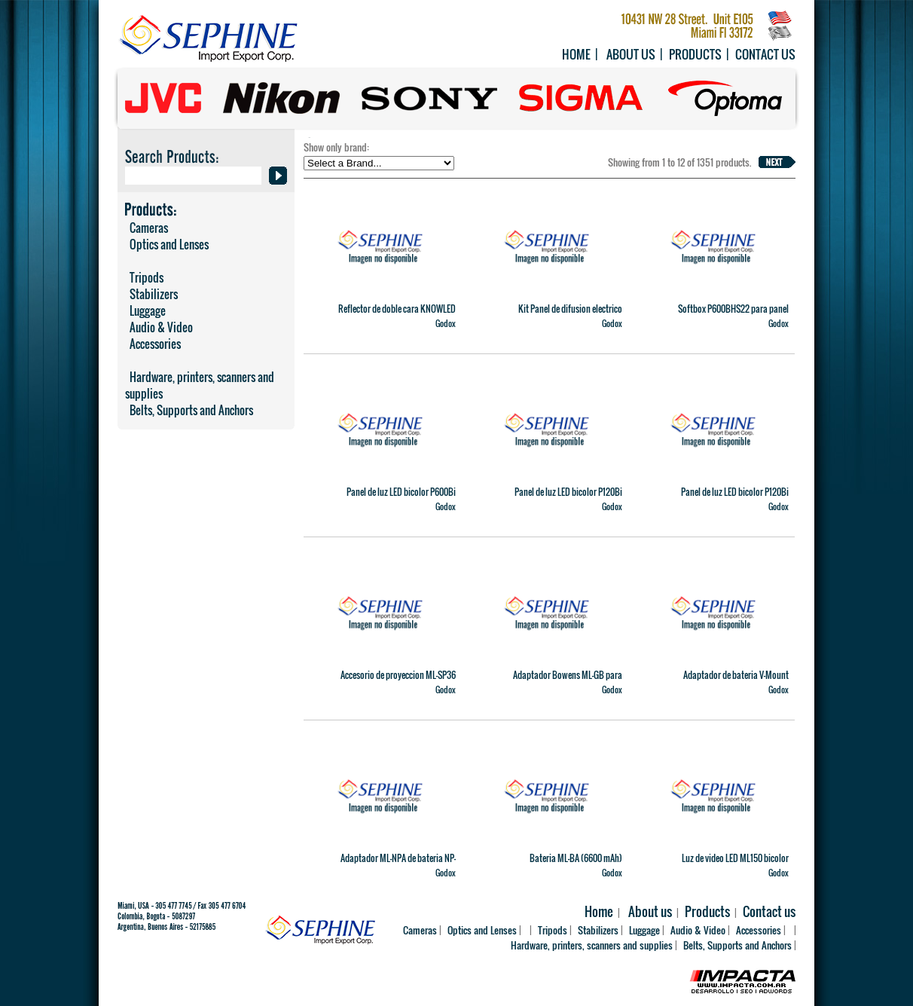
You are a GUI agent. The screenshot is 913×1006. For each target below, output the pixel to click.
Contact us (765, 54)
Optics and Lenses (167, 244)
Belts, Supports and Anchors (189, 410)
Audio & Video (159, 327)
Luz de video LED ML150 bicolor (735, 858)
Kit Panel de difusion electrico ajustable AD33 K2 (570, 315)
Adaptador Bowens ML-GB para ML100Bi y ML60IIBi (567, 681)
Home (576, 54)
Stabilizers (151, 294)
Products (695, 54)
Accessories (153, 343)
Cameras (146, 227)
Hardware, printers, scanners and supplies (199, 385)
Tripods (144, 277)
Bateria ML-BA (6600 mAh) (576, 858)
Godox (445, 323)
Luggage (145, 310)
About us (630, 54)
